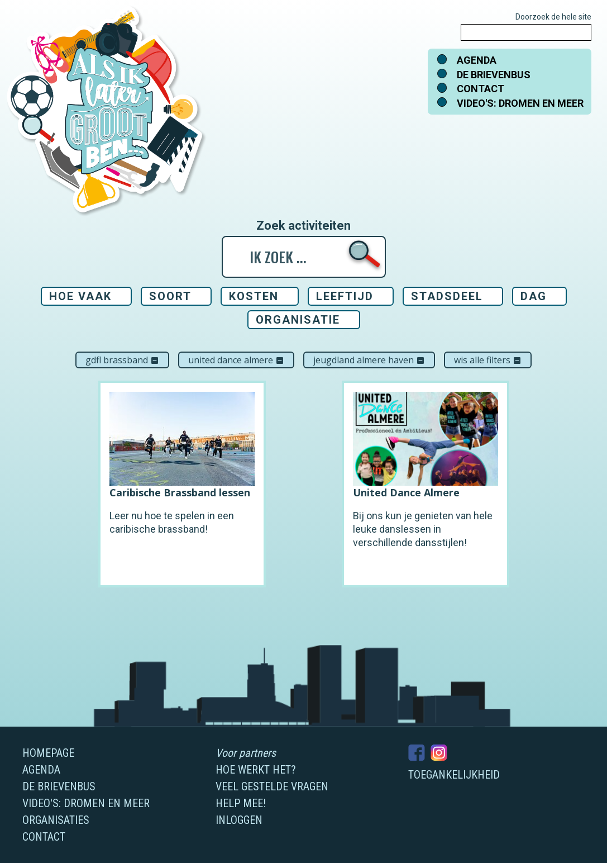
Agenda (476, 60)
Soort (170, 296)
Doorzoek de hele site (553, 16)
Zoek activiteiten (303, 226)
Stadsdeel (447, 296)
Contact (480, 88)
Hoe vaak (80, 296)
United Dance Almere (236, 360)
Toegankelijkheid (454, 774)
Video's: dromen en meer (520, 103)
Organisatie (298, 319)
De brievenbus (493, 74)
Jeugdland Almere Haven (369, 360)
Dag (533, 296)
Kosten (254, 296)
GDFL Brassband (122, 360)
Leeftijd (345, 296)
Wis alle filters (488, 360)
